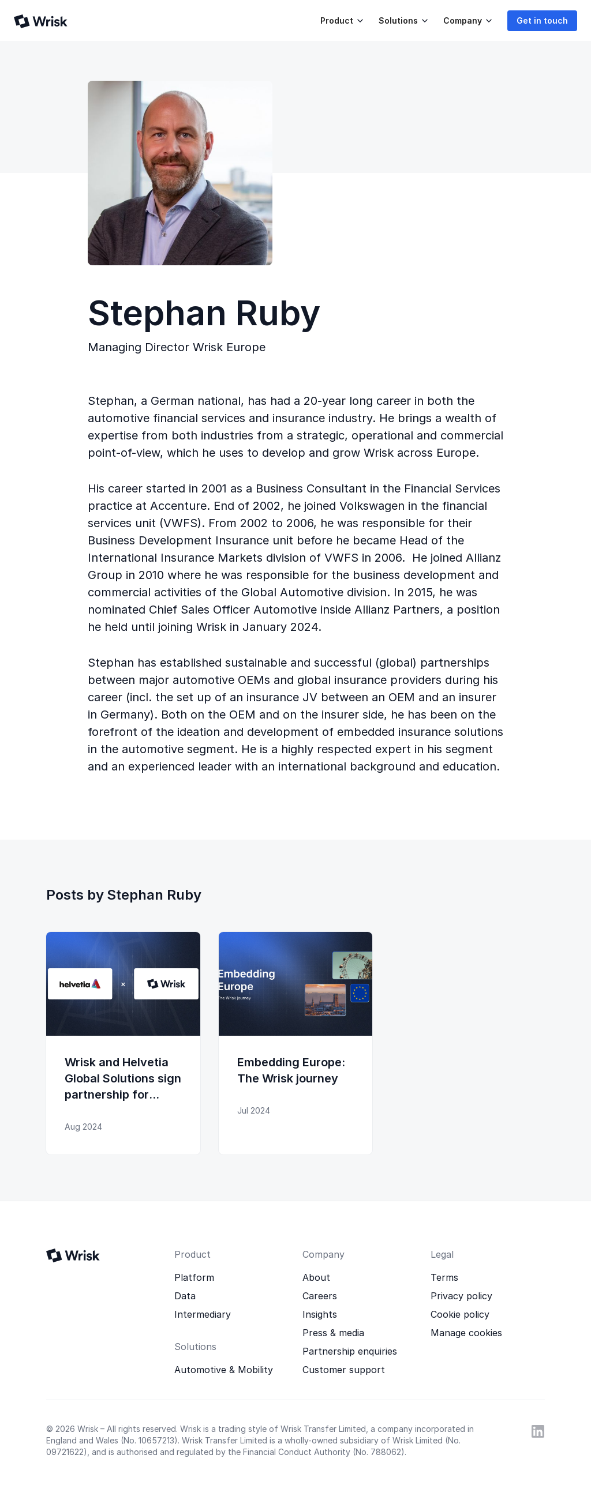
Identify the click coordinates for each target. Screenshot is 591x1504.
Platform (194, 1277)
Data (185, 1296)
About (316, 1277)
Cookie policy (460, 1314)
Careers (319, 1296)
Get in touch (542, 20)
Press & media (333, 1332)
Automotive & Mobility (223, 1369)
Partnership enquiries (349, 1351)
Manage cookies (466, 1332)
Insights (319, 1314)
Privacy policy (461, 1296)
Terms (444, 1277)
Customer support (343, 1369)
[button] (340, 20)
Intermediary (202, 1314)
